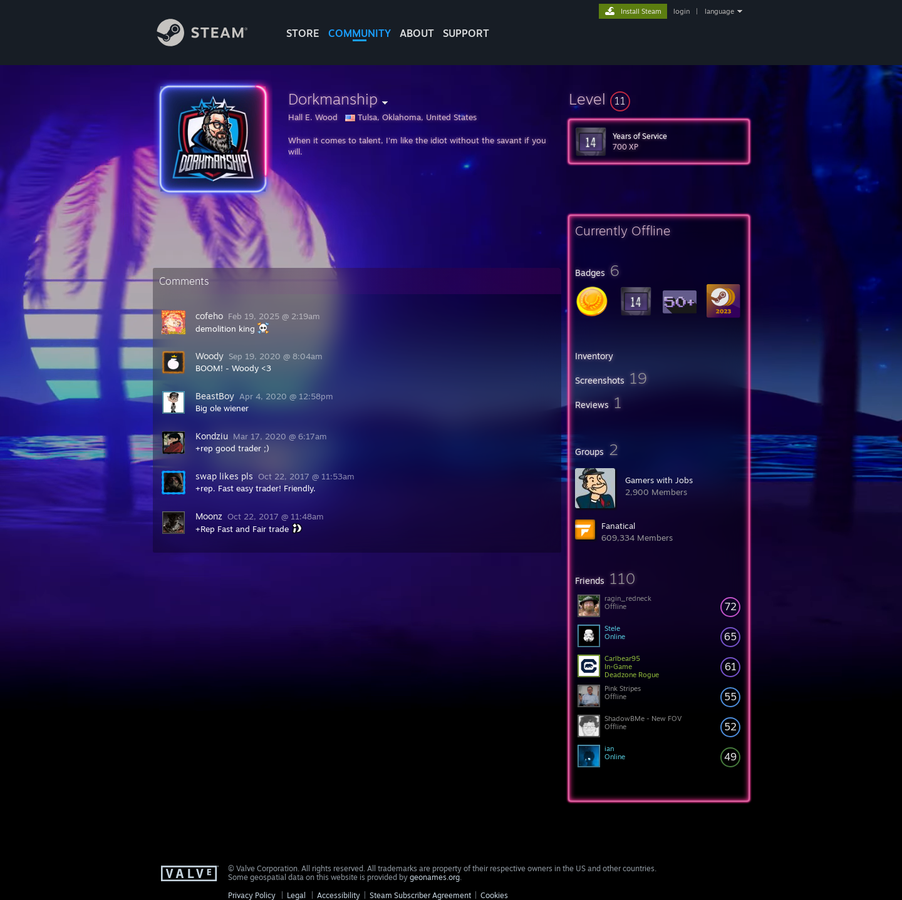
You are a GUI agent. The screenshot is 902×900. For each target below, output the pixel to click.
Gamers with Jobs (659, 480)
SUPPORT (466, 33)
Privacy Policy (252, 895)
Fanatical (618, 526)
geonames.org (435, 877)
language (719, 11)
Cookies (494, 895)
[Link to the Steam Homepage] (212, 43)
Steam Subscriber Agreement (420, 895)
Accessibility (338, 895)
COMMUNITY (359, 33)
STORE (302, 33)
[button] (659, 98)
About (417, 33)
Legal (296, 895)
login (681, 11)
